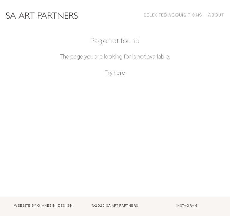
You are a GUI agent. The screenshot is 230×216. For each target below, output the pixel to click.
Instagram (186, 205)
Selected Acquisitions (173, 14)
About (216, 14)
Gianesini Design (54, 205)
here (119, 72)
